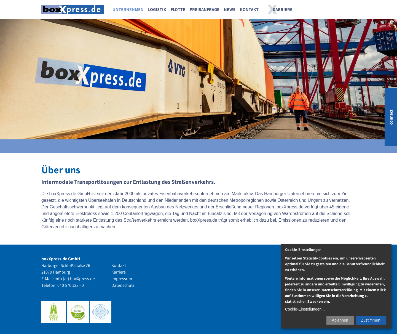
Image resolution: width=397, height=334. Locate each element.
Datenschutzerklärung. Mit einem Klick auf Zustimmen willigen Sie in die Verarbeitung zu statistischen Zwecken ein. (335, 295)
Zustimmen (370, 320)
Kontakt (249, 9)
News (229, 9)
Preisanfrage (204, 9)
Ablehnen (340, 320)
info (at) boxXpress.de (75, 279)
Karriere (283, 9)
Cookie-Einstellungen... (305, 309)
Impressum (121, 279)
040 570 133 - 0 (70, 285)
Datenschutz (123, 285)
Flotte (178, 9)
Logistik (157, 9)
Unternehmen (128, 9)
